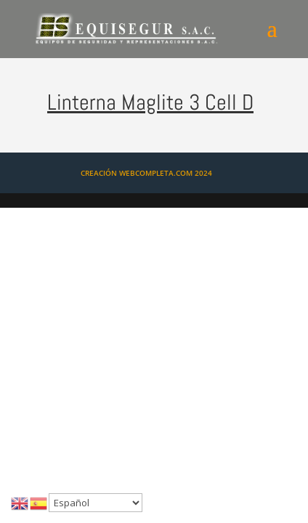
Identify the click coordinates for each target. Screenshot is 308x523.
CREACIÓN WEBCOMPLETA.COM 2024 (146, 173)
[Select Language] (95, 502)
